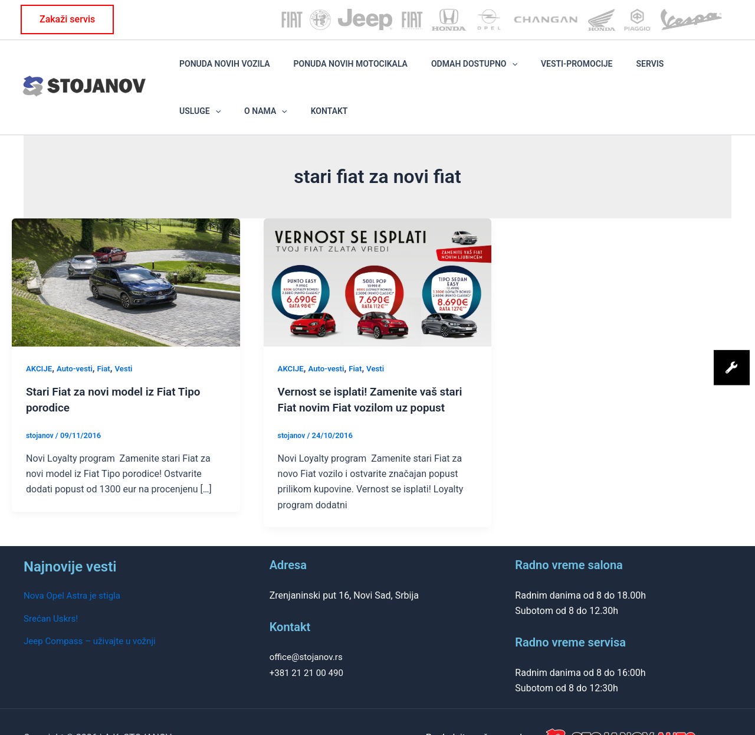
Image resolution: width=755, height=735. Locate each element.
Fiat (108, 336)
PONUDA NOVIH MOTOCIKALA (328, 71)
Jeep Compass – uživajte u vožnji (93, 608)
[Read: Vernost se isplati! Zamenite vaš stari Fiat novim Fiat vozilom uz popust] (378, 249)
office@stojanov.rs (308, 624)
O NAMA (666, 70)
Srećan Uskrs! (52, 585)
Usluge (617, 70)
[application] (472, 70)
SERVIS (576, 71)
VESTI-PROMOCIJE (520, 71)
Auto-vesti (77, 336)
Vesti (128, 336)
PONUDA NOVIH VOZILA (218, 71)
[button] (67, 19)
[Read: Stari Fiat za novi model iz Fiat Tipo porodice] (126, 249)
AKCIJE (40, 336)
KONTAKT (712, 71)
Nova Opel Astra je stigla (75, 563)
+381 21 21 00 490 (309, 639)
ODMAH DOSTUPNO (435, 70)
